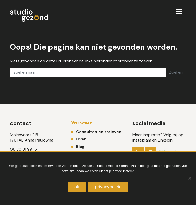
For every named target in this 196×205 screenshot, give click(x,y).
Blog (80, 146)
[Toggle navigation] (179, 11)
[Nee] (189, 178)
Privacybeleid (108, 186)
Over (81, 139)
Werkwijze (81, 122)
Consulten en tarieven (98, 131)
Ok (76, 186)
